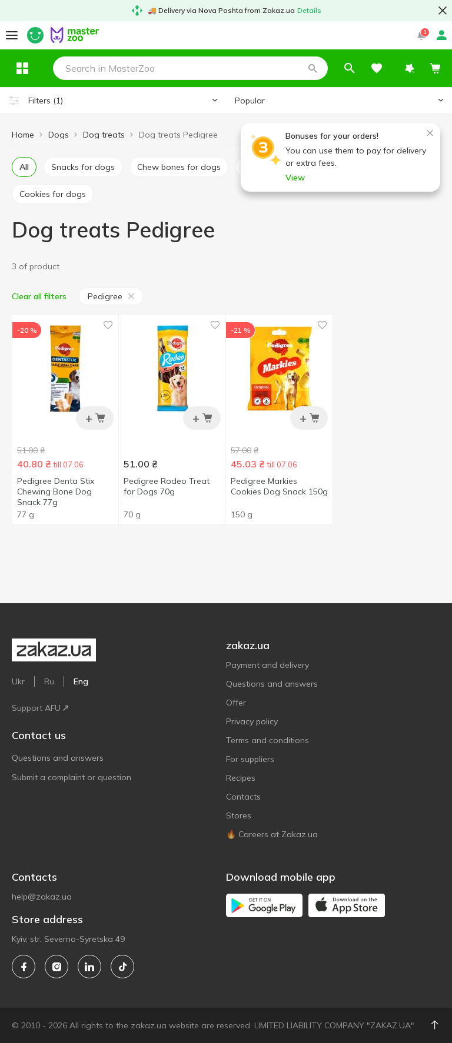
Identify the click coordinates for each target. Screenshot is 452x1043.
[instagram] (56, 966)
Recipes (240, 778)
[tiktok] (122, 966)
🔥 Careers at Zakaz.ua (272, 834)
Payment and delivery (267, 665)
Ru (49, 681)
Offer (236, 702)
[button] (338, 68)
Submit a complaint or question (71, 777)
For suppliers (250, 759)
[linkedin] (89, 966)
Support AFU (40, 708)
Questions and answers (58, 758)
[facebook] (23, 966)
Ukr (18, 681)
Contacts (243, 796)
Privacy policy (252, 721)
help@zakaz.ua (42, 896)
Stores (238, 815)
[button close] (442, 10)
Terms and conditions (267, 740)
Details (309, 10)
